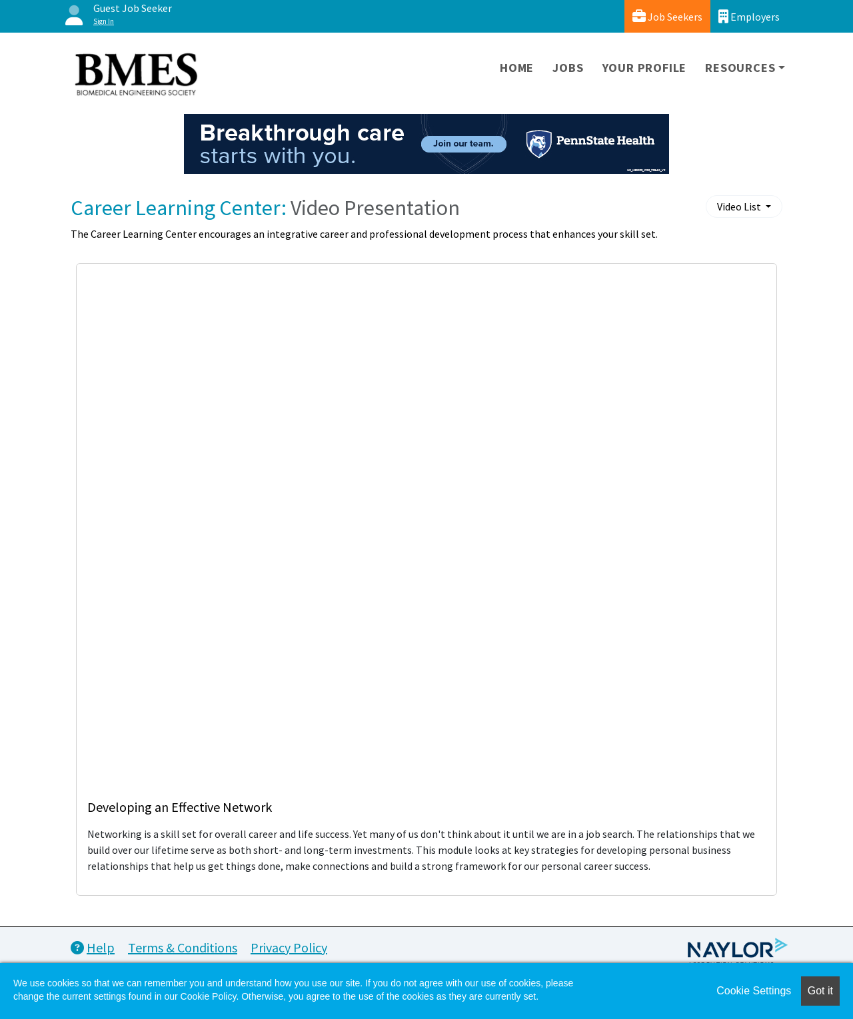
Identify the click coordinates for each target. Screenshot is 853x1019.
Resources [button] (740, 67)
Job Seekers (667, 16)
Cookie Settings (753, 990)
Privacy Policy (289, 947)
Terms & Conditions (182, 947)
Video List (740, 206)
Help (93, 947)
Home (517, 67)
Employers (749, 16)
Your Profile (644, 67)
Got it (820, 990)
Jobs (567, 67)
